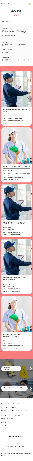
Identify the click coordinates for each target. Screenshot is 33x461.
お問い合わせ (9, 446)
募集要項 (17, 415)
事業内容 (3, 410)
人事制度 (3, 425)
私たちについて (5, 404)
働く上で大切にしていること (19, 410)
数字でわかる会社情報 (7, 419)
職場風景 (14, 407)
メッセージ (4, 407)
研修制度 (3, 422)
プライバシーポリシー (21, 446)
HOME (2, 21)
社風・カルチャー (16, 404)
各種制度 (3, 415)
